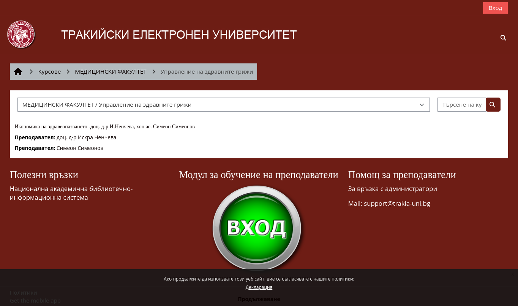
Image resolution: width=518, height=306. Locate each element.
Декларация (259, 287)
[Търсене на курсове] (461, 105)
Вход (495, 7)
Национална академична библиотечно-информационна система (71, 193)
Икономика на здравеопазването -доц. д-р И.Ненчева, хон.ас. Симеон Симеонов (105, 126)
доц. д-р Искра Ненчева (86, 137)
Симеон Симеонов (80, 147)
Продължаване (259, 299)
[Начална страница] (163, 34)
